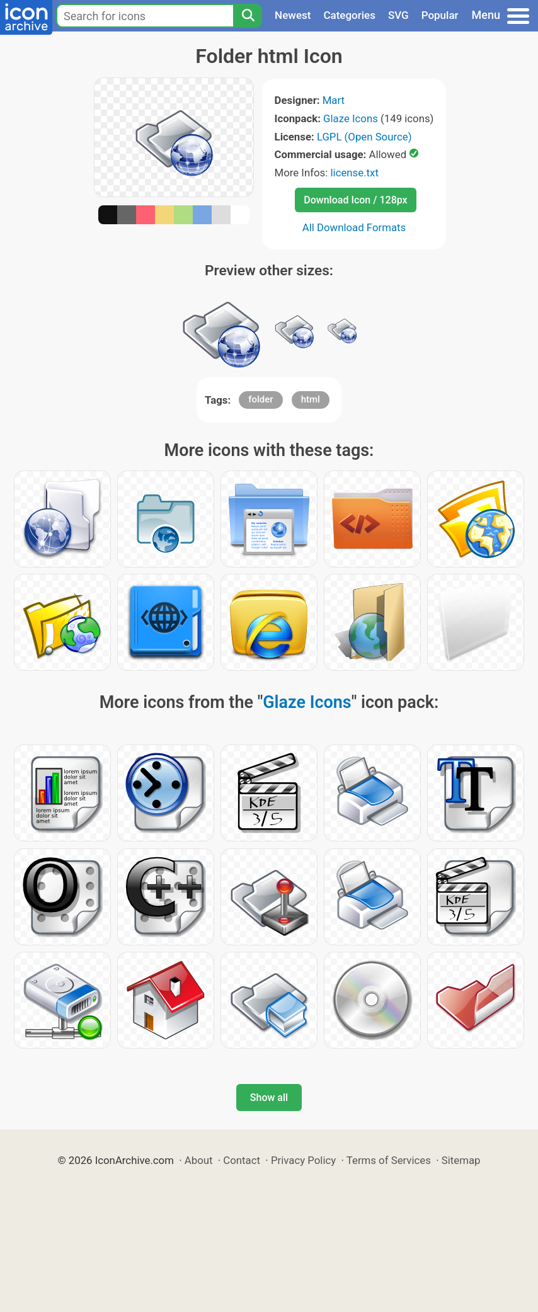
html (310, 399)
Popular (440, 15)
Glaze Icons (350, 118)
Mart (334, 100)
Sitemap (461, 1160)
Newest (293, 15)
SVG (398, 15)
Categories (349, 15)
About (199, 1160)
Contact (241, 1160)
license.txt (354, 172)
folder (260, 399)
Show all (269, 1098)
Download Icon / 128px (355, 200)
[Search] (247, 16)
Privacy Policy (303, 1160)
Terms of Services (388, 1160)
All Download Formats (354, 227)
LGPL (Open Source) (364, 136)
